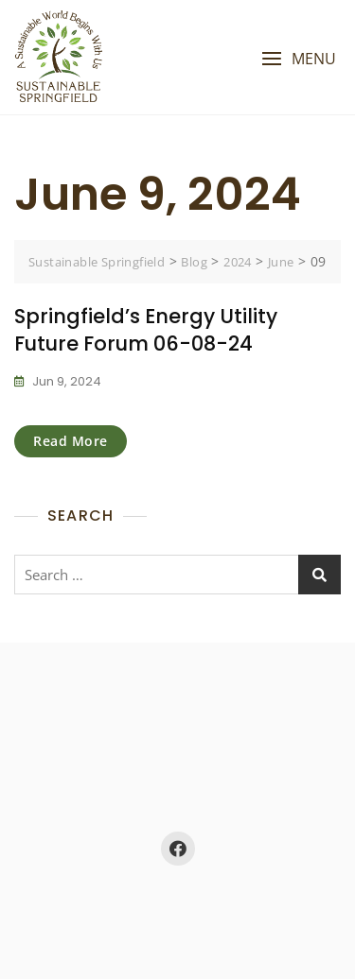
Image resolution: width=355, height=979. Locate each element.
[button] (298, 59)
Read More (70, 441)
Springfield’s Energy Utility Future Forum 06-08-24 (145, 329)
